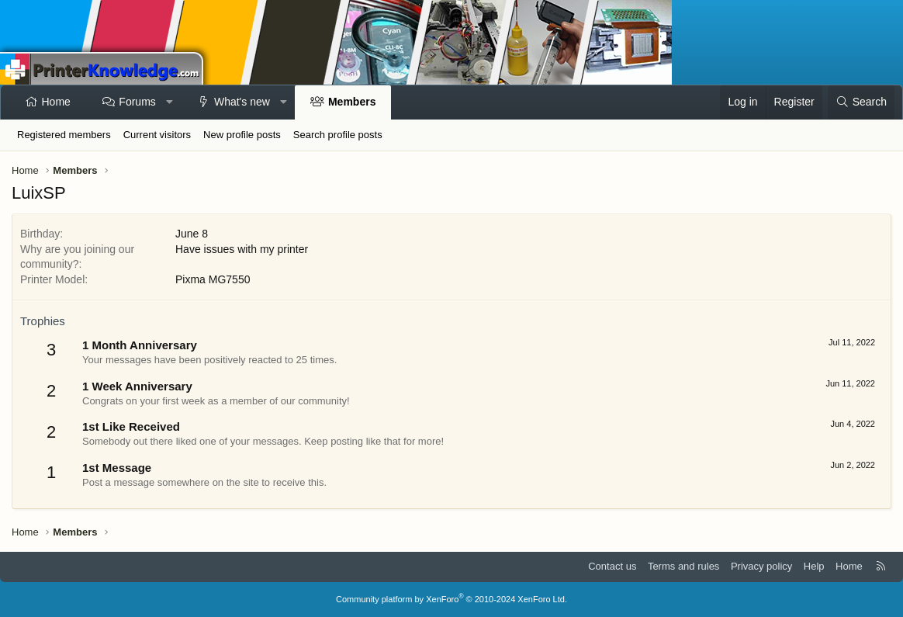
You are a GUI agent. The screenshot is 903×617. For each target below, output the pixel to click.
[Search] (861, 102)
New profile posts (242, 134)
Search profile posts (337, 134)
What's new (242, 101)
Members (351, 101)
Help (814, 566)
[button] (169, 102)
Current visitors (157, 134)
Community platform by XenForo (451, 599)
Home (56, 101)
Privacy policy (761, 566)
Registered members (64, 134)
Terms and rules (683, 566)
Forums (137, 101)
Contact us (612, 566)
